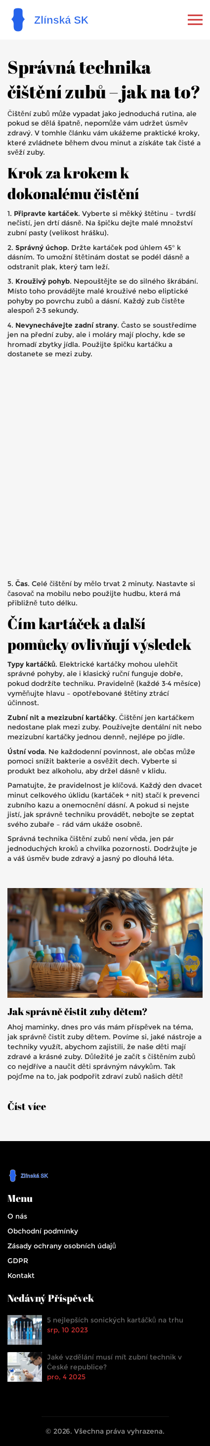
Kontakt (21, 1275)
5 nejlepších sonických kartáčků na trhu (115, 1320)
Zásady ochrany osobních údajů (61, 1245)
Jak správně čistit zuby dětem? (77, 1011)
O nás (17, 1216)
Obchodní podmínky (42, 1231)
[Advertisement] (105, 469)
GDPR (17, 1260)
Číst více (26, 1106)
